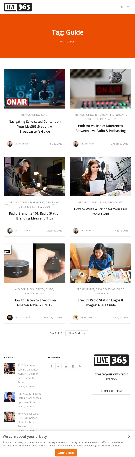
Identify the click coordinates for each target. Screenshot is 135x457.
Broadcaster (104, 114)
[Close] (129, 438)
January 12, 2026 (26, 430)
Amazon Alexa (24, 289)
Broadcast (115, 202)
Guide (45, 114)
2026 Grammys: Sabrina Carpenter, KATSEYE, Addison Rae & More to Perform (28, 374)
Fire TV (40, 289)
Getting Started (105, 119)
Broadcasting (30, 114)
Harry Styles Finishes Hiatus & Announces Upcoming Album (29, 398)
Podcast (120, 114)
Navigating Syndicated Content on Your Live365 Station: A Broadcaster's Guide (34, 126)
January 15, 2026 (26, 406)
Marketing (37, 202)
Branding (52, 202)
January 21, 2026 (26, 386)
